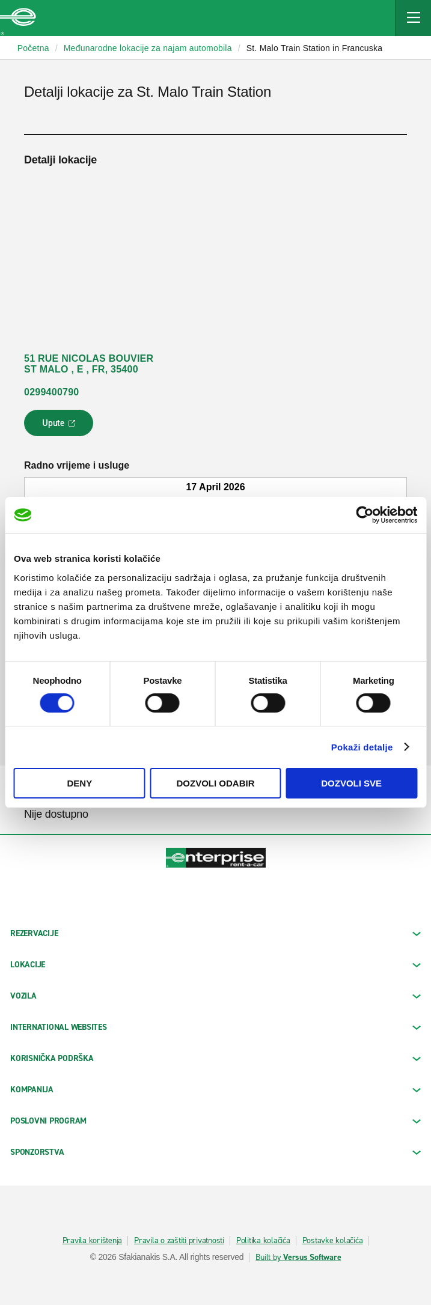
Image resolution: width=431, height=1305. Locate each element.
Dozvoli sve (351, 783)
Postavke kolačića (332, 1240)
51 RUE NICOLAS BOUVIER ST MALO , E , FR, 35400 (88, 363)
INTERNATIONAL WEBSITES (215, 1027)
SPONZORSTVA (215, 1152)
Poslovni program (215, 1121)
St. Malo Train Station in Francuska (314, 48)
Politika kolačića (263, 1240)
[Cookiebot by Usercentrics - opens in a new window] (364, 515)
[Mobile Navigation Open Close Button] (413, 18)
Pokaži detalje (362, 747)
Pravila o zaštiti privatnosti (179, 1240)
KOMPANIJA (215, 1089)
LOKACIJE (215, 964)
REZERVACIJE (215, 933)
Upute (60, 426)
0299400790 (51, 392)
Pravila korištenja (93, 1240)
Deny (79, 783)
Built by (298, 1257)
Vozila (215, 996)
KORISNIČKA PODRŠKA (215, 1058)
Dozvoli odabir (215, 783)
